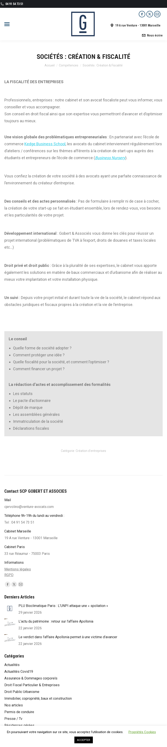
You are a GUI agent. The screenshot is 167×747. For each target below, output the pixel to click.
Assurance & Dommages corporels (30, 678)
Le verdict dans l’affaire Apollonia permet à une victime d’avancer (67, 637)
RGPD (8, 575)
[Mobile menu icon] (7, 24)
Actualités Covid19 (18, 671)
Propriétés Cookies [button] (142, 732)
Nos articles (13, 705)
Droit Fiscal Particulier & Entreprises (32, 685)
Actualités (12, 665)
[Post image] (9, 608)
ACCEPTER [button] (83, 740)
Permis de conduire (19, 712)
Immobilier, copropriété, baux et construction (38, 698)
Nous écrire (152, 35)
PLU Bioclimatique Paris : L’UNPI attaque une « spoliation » (63, 606)
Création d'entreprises (91, 451)
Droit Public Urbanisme (21, 692)
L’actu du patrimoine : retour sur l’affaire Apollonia (55, 621)
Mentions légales (17, 569)
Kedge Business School (44, 144)
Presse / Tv (13, 719)
